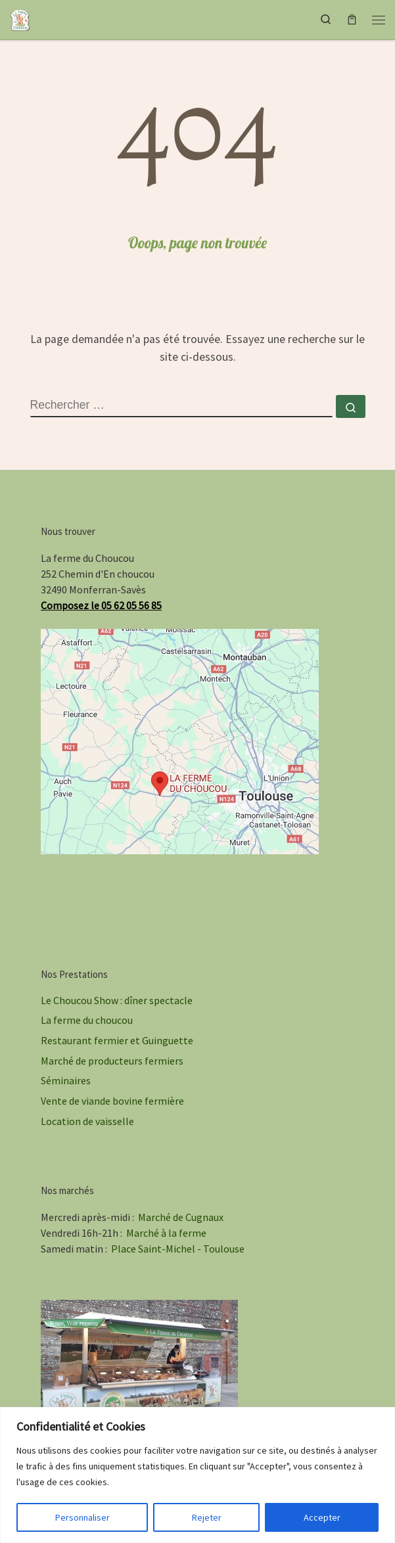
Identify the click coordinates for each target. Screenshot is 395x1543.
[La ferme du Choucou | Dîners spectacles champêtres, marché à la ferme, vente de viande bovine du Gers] (20, 18)
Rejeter (206, 1517)
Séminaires (66, 1080)
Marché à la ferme (166, 1232)
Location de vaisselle (87, 1121)
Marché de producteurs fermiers (112, 1060)
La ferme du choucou (87, 1019)
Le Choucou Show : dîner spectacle (117, 1000)
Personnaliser (82, 1517)
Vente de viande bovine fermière (112, 1100)
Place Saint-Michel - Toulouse (177, 1248)
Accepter (322, 1517)
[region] (197, 1475)
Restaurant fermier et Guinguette (117, 1040)
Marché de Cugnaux (180, 1217)
